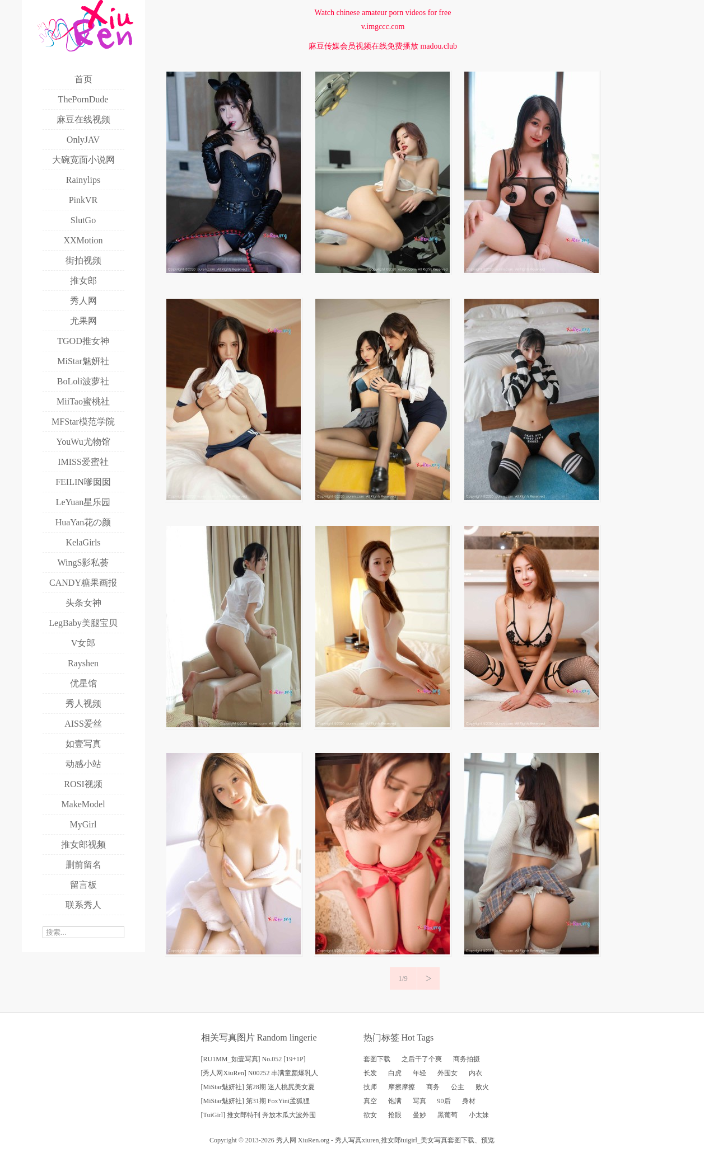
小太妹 (479, 1115)
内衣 (475, 1073)
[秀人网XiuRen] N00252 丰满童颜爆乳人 (260, 1073)
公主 (457, 1087)
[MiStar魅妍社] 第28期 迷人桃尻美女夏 (258, 1087)
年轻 (419, 1073)
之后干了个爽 (422, 1059)
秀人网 (286, 1140)
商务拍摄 (466, 1059)
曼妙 (419, 1115)
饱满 (395, 1101)
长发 (370, 1073)
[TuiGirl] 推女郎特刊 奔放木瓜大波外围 (258, 1115)
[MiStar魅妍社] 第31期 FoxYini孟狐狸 (255, 1101)
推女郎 (391, 1140)
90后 (444, 1101)
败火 (482, 1087)
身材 (468, 1101)
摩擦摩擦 (401, 1087)
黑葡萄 (447, 1115)
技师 (370, 1087)
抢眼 (395, 1115)
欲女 (370, 1115)
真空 (370, 1101)
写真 (419, 1101)
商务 (433, 1087)
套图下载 (376, 1059)
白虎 (395, 1073)
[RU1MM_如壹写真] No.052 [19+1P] (253, 1059)
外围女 (447, 1073)
